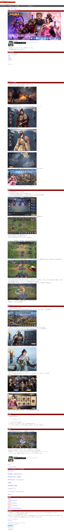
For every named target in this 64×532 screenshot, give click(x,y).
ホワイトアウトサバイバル (20, 491)
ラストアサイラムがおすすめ (12, 500)
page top (9, 464)
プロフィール (10, 520)
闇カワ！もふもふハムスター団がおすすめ (14, 508)
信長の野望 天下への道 (11, 479)
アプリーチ (36, 42)
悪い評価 (9, 58)
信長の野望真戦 (10, 473)
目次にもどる (10, 81)
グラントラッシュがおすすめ (12, 505)
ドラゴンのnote (10, 529)
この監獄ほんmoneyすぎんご (17, 473)
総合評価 (9, 59)
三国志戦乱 (9, 482)
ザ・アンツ (14, 488)
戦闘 (9, 55)
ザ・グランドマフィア (11, 491)
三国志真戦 (19, 476)
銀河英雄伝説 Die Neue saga (12, 476)
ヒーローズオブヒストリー (20, 479)
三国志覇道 (15, 485)
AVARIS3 (9, 494)
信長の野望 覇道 (10, 485)
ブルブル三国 (10, 488)
